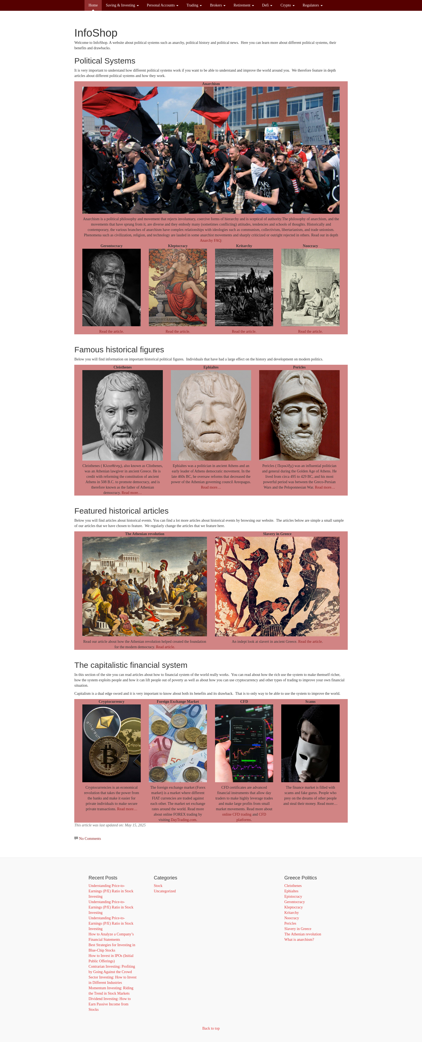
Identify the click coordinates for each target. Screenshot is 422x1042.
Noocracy (291, 918)
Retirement (244, 5)
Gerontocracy (294, 902)
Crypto (287, 5)
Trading (194, 5)
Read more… (132, 493)
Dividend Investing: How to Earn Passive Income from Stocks (110, 1004)
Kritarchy (291, 913)
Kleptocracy (293, 907)
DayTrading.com (183, 820)
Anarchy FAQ (210, 240)
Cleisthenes (293, 886)
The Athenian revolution (302, 934)
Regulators (313, 5)
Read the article (310, 642)
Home (93, 5)
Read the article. (111, 331)
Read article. (165, 647)
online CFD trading (236, 814)
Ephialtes (291, 891)
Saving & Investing (122, 5)
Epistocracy (293, 896)
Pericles (290, 923)
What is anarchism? (299, 940)
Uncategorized (165, 891)
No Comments (90, 839)
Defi (267, 5)
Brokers (218, 5)
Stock (158, 886)
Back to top (211, 1028)
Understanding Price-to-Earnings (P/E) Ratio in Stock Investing (111, 891)
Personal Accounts (162, 5)
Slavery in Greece (297, 929)
